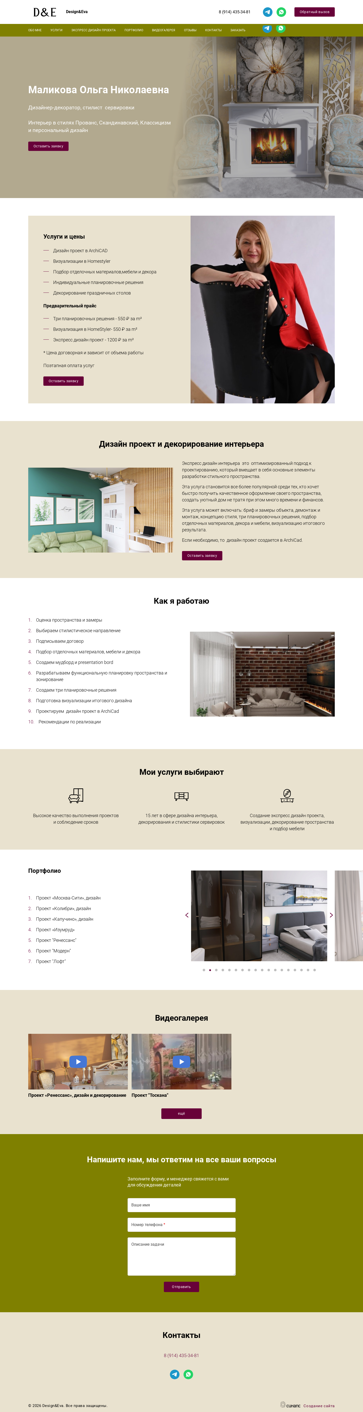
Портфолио (134, 30)
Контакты (213, 30)
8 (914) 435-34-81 (235, 12)
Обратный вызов (315, 12)
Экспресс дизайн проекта (93, 30)
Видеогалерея (163, 30)
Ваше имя (140, 1205)
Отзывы (190, 30)
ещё (181, 1113)
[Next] (330, 916)
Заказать (238, 30)
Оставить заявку (48, 146)
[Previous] (188, 916)
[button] (259, 916)
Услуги (56, 30)
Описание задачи (147, 1244)
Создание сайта (319, 1406)
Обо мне (35, 30)
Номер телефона (147, 1224)
